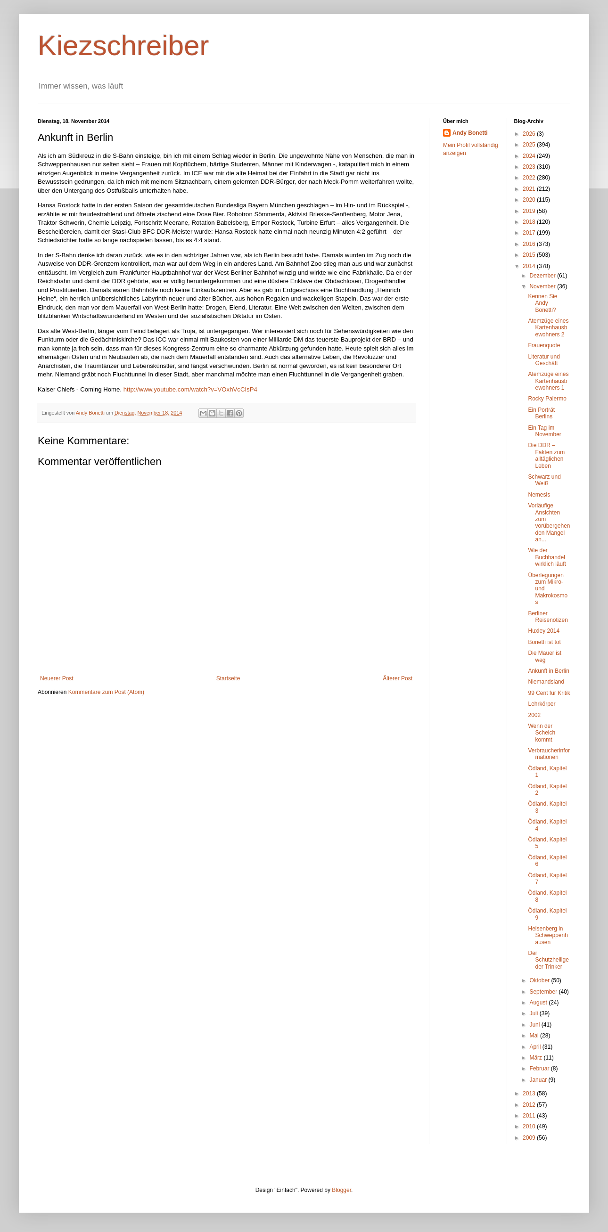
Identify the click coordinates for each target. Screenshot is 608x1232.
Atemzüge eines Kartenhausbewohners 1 (548, 381)
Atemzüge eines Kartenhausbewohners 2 (548, 328)
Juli (534, 1013)
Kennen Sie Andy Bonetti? (542, 303)
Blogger (341, 1190)
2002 (534, 715)
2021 (530, 189)
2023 (530, 166)
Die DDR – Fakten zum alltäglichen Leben (546, 455)
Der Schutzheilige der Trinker (548, 960)
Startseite (228, 678)
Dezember (543, 275)
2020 (530, 199)
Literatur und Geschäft (543, 360)
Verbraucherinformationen (549, 753)
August (539, 1002)
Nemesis (539, 494)
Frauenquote (544, 345)
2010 (530, 1126)
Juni (535, 1024)
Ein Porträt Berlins (541, 413)
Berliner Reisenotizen (547, 616)
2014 (530, 266)
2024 (530, 156)
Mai (534, 1035)
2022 (530, 177)
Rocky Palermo (547, 398)
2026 (530, 134)
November (543, 286)
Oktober (540, 980)
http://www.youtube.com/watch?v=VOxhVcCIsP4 (190, 389)
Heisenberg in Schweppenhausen (547, 935)
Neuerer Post (57, 678)
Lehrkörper (541, 704)
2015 (530, 255)
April (535, 1047)
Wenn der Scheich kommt (541, 733)
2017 (530, 232)
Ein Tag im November (544, 431)
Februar (539, 1068)
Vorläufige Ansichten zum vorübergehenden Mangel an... (549, 522)
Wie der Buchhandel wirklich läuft (547, 557)
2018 (530, 222)
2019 (530, 211)
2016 (530, 244)
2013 (530, 1093)
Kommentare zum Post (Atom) (106, 692)
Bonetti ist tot (544, 642)
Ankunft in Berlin (548, 671)
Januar (538, 1080)
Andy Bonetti (470, 133)
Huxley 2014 (543, 631)
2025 (530, 144)
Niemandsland (546, 681)
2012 (530, 1104)
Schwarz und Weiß (544, 480)
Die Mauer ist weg (544, 656)
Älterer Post (397, 678)
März (536, 1057)
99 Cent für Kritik (549, 693)
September (544, 991)
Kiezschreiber (123, 45)
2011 (530, 1115)
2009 (530, 1137)
